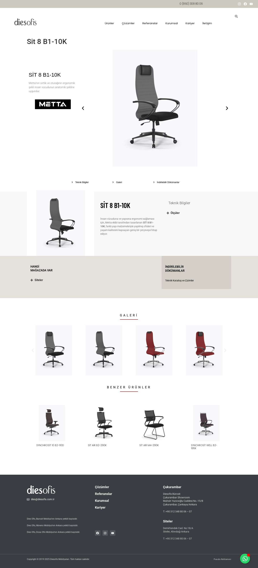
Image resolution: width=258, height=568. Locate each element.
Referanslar (150, 23)
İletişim (207, 23)
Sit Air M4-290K (149, 445)
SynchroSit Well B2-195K (204, 446)
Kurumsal (172, 23)
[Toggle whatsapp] (245, 559)
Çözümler (128, 23)
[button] (83, 108)
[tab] (197, 213)
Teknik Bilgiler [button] (82, 182)
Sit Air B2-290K (97, 445)
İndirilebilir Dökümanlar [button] (168, 182)
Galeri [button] (119, 182)
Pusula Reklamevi (222, 559)
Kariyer (190, 23)
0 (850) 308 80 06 (191, 4)
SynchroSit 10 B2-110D (50, 445)
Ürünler (109, 23)
